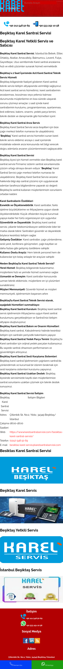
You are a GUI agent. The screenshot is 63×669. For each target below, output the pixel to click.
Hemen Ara (15, 664)
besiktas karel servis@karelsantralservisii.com (35, 444)
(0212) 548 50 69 (19, 440)
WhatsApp (47, 664)
